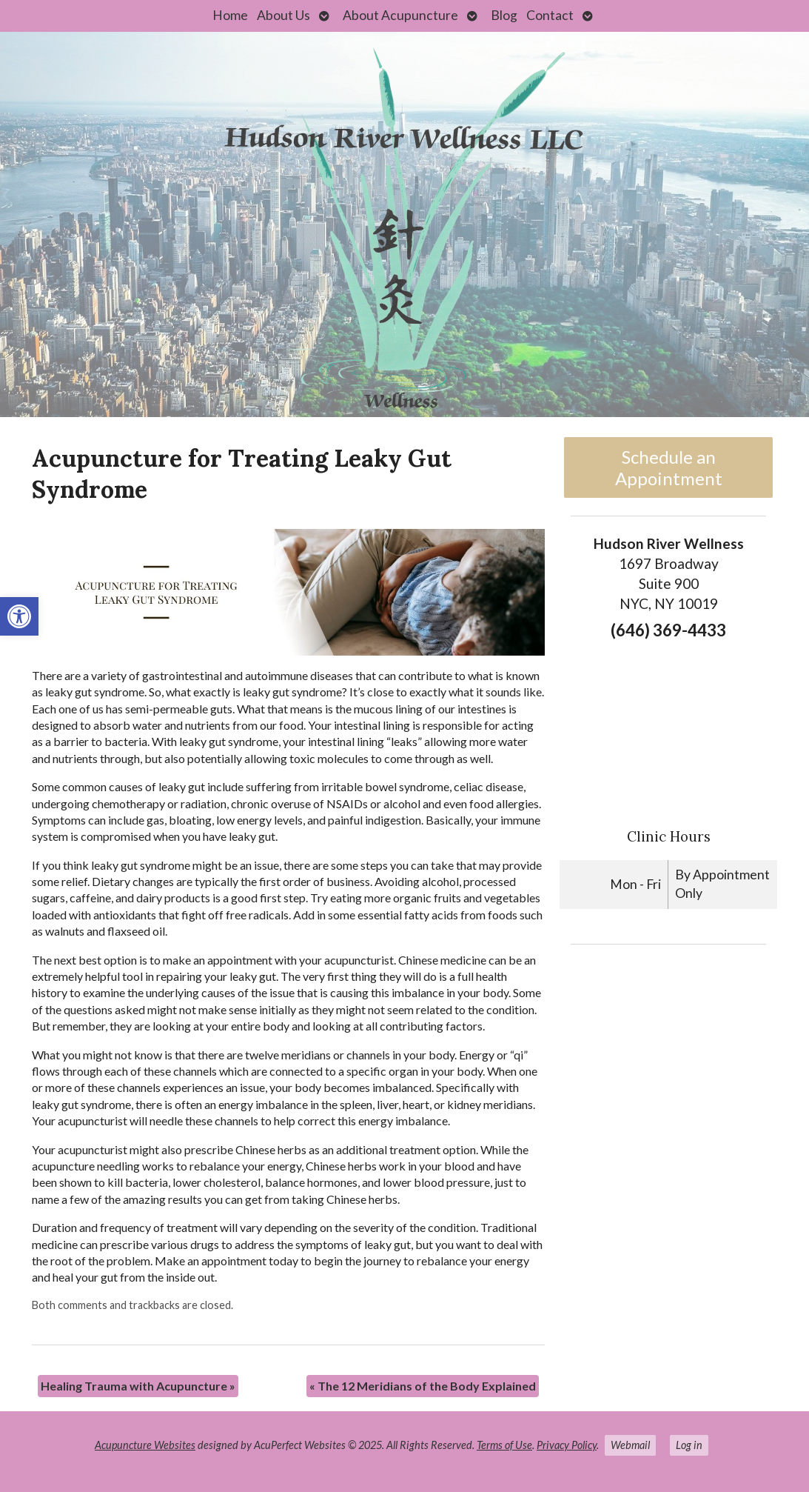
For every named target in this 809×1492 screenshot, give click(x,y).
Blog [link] (504, 15)
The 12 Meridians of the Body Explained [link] (422, 1386)
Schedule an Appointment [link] (668, 467)
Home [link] (230, 15)
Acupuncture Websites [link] (145, 1445)
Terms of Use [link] (504, 1445)
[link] (19, 616)
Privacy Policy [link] (567, 1445)
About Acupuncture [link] (400, 15)
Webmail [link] (630, 1445)
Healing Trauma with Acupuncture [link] (138, 1386)
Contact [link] (550, 15)
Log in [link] (689, 1445)
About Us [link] (283, 15)
